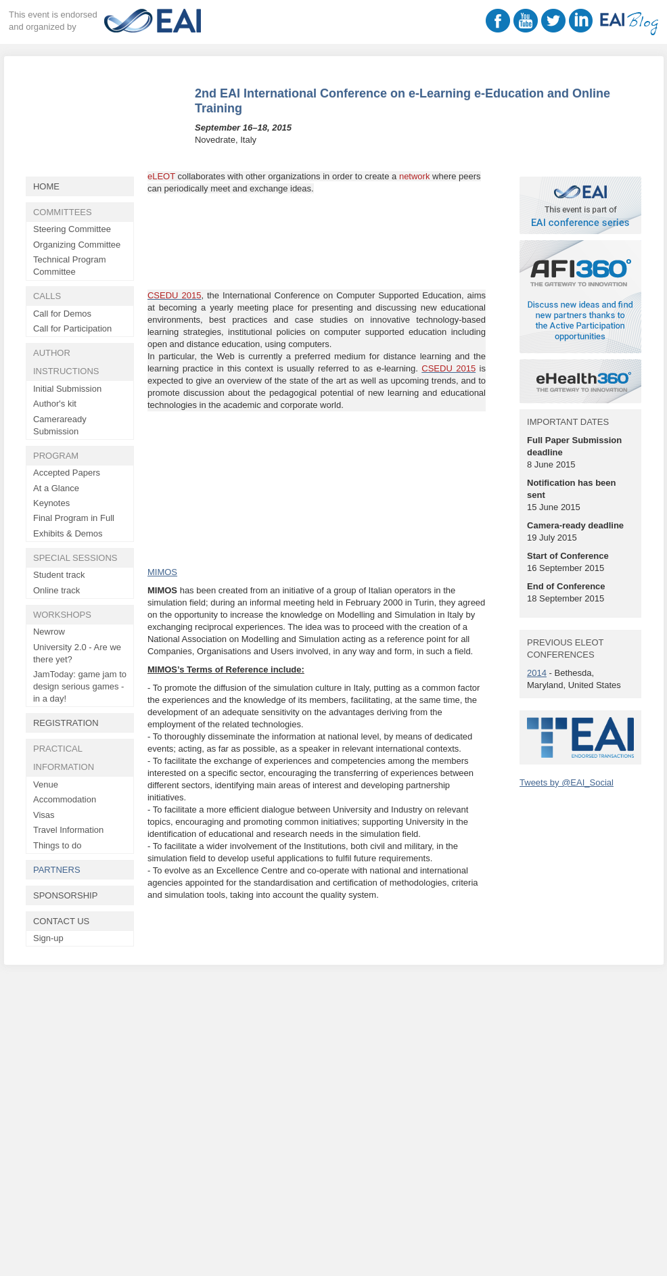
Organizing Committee (76, 245)
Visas (44, 815)
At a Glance (56, 488)
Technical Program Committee (69, 265)
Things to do (57, 845)
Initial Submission (67, 389)
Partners (56, 870)
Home (46, 186)
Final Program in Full (73, 518)
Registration (66, 723)
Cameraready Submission (60, 425)
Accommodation (64, 799)
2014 (537, 673)
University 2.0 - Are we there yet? (77, 653)
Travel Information (68, 830)
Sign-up (48, 938)
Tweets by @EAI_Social (567, 782)
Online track (56, 590)
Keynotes (51, 503)
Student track (59, 575)
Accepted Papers (66, 473)
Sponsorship (65, 895)
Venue (45, 784)
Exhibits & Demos (68, 533)
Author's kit (54, 403)
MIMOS (162, 572)
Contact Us (61, 921)
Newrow (49, 631)
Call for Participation (72, 328)
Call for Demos (62, 314)
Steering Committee (72, 229)
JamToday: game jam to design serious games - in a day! (80, 686)
